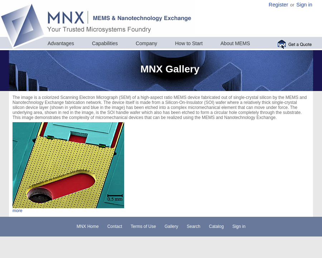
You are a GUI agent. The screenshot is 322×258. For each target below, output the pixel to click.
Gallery (171, 226)
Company (146, 43)
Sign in (304, 5)
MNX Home (88, 226)
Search (193, 226)
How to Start (189, 43)
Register (278, 5)
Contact (114, 226)
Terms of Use (143, 226)
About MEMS (235, 43)
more (17, 210)
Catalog (216, 226)
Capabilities (105, 43)
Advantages (61, 43)
